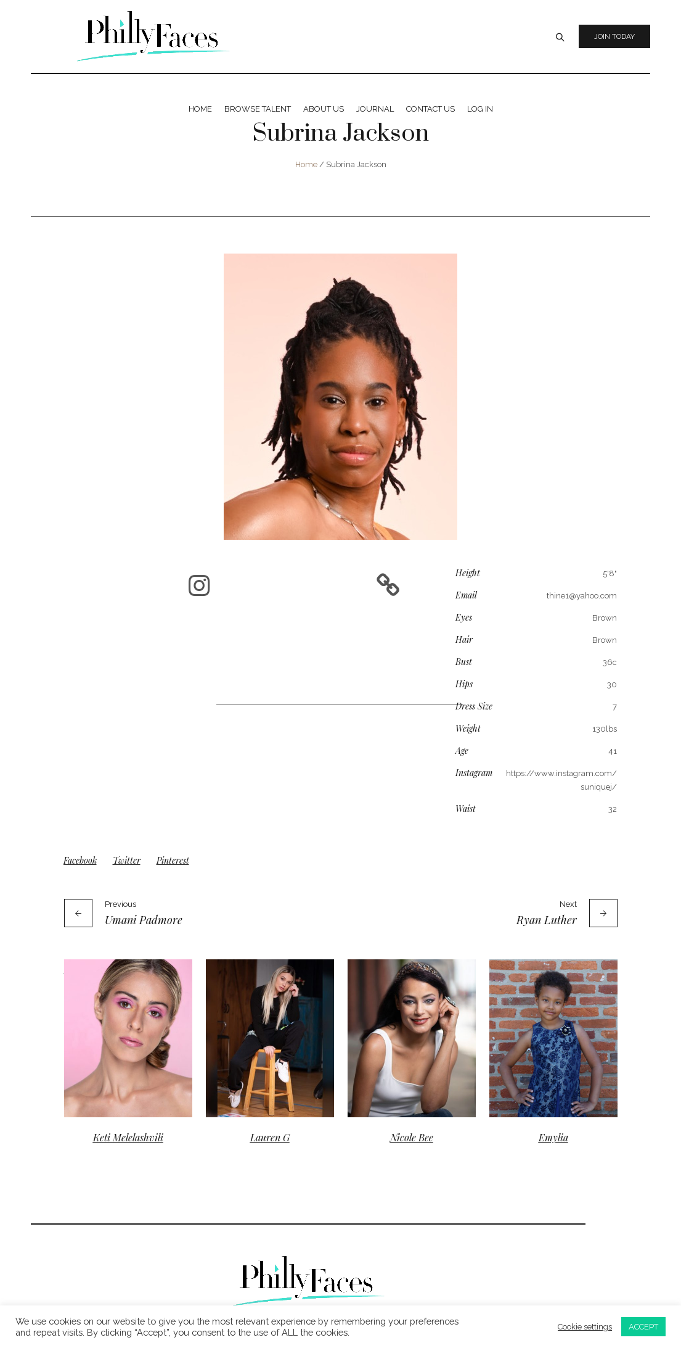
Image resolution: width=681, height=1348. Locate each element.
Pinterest (173, 860)
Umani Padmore (143, 919)
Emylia (553, 1137)
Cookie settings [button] (585, 1326)
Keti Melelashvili (128, 1137)
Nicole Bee (411, 1137)
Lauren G (270, 1137)
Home (306, 164)
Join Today (614, 36)
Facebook (80, 860)
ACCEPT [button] (643, 1326)
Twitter (127, 860)
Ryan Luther (546, 919)
